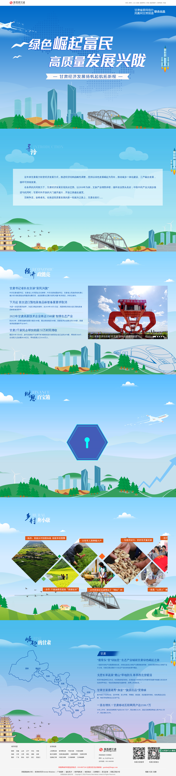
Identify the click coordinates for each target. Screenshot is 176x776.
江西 (22, 754)
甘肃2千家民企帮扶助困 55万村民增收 (33, 330)
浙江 (32, 757)
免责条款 (88, 772)
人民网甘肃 (53, 751)
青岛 (22, 757)
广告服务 (60, 772)
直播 (154, 772)
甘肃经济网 (83, 754)
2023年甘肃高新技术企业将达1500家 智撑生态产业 (41, 316)
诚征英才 (69, 772)
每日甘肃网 (53, 754)
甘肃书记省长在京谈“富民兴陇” (29, 288)
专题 (164, 3)
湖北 (27, 754)
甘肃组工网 (53, 757)
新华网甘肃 (62, 751)
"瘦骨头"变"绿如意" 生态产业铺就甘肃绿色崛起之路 (128, 660)
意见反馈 (105, 772)
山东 (22, 751)
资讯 (126, 3)
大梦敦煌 (159, 3)
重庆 (12, 757)
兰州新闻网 (71, 757)
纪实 (150, 772)
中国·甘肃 (71, 751)
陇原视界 (153, 3)
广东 (17, 757)
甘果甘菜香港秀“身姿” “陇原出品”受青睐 (121, 690)
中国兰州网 (62, 757)
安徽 (17, 751)
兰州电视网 (80, 757)
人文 (134, 3)
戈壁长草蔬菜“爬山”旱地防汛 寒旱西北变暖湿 (124, 675)
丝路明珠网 (74, 754)
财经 (130, 3)
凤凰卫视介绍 (115, 772)
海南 (12, 754)
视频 (146, 772)
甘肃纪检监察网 (64, 754)
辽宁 (27, 751)
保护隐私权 (78, 772)
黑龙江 (38, 757)
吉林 (37, 754)
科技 (148, 3)
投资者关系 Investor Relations (45, 772)
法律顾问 (96, 772)
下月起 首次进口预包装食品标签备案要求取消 (38, 302)
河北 (32, 751)
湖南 (32, 754)
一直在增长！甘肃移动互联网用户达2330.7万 (124, 705)
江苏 (17, 754)
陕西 (12, 751)
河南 (37, 751)
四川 (27, 757)
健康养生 (143, 3)
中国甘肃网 (79, 751)
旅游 (137, 3)
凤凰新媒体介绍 (27, 772)
